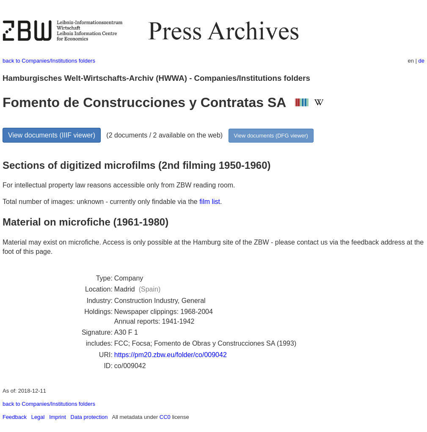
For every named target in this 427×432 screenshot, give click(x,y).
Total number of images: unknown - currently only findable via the (101, 201)
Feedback (15, 417)
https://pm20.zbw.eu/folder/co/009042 (170, 354)
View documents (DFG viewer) (271, 135)
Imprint (57, 417)
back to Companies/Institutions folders (49, 61)
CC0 (165, 417)
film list (209, 201)
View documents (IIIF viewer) (51, 135)
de (421, 61)
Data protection (89, 417)
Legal (38, 417)
